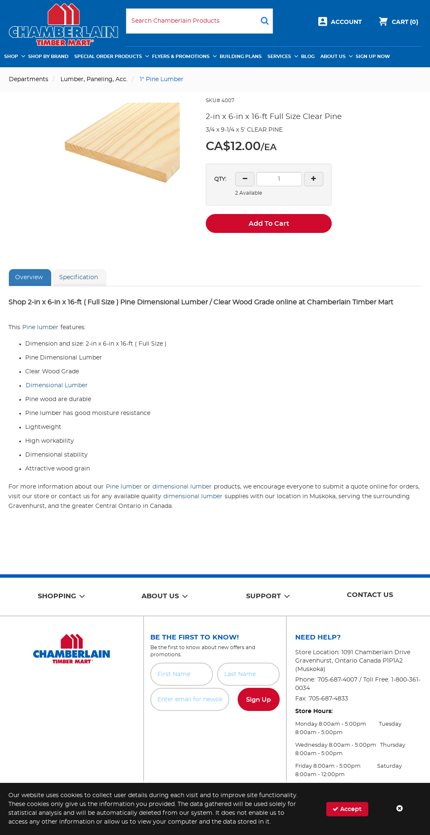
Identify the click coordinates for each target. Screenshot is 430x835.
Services (279, 56)
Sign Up (258, 700)
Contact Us (370, 595)
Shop (11, 56)
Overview (29, 277)
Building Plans (241, 56)
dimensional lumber (182, 487)
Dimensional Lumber (57, 385)
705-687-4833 (328, 699)
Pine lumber (40, 327)
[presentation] (215, 729)
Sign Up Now (373, 56)
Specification (78, 277)
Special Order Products (108, 56)
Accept (347, 809)
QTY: (220, 179)
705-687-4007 (337, 680)
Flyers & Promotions (181, 56)
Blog (308, 56)
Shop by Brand (48, 56)
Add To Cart (269, 223)
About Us (333, 56)
